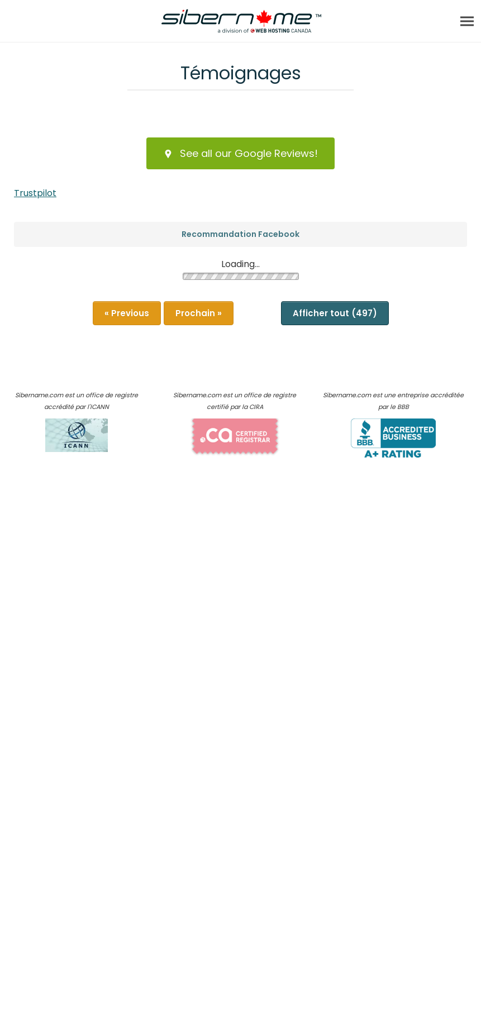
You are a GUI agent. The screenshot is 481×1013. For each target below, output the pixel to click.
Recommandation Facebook (240, 234)
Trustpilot (35, 193)
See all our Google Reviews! (240, 153)
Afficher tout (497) (335, 313)
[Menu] (467, 21)
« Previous (126, 313)
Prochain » (198, 313)
